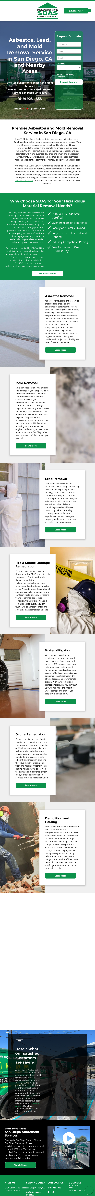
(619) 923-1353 (30, 98)
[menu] (89, 10)
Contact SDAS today (24, 180)
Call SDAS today (22, 263)
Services (60, 63)
